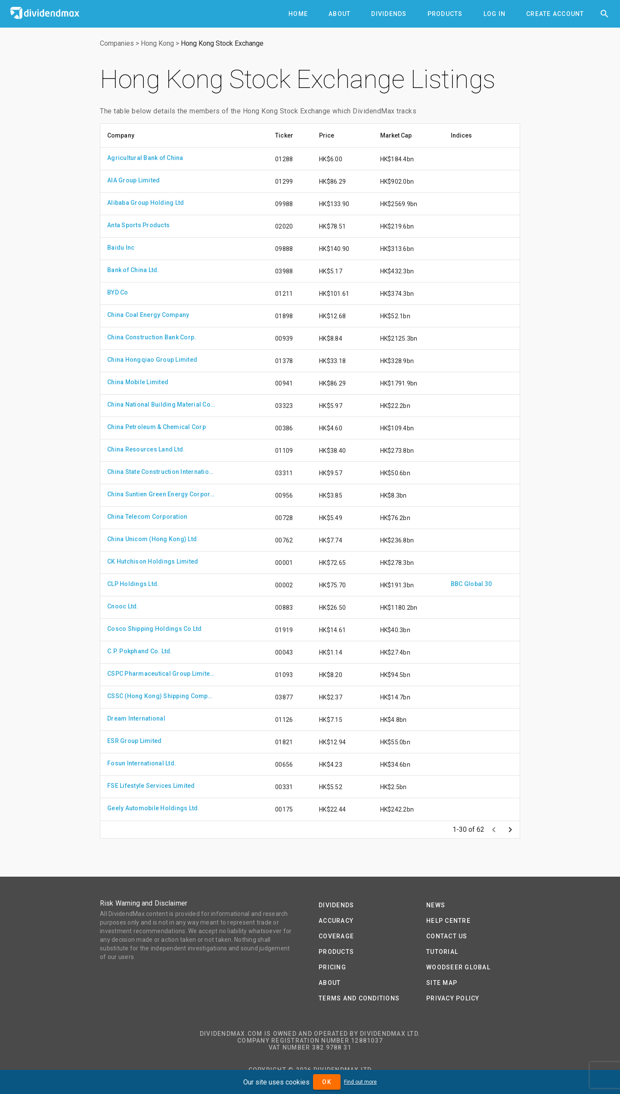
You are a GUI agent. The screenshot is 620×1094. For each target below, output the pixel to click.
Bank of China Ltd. (133, 269)
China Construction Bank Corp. (151, 337)
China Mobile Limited (137, 382)
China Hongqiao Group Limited (152, 359)
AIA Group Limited (133, 180)
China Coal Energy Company (148, 314)
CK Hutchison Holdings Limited (152, 561)
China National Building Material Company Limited (161, 404)
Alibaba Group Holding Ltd (145, 202)
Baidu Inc (120, 247)
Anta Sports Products (138, 225)
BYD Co (117, 292)
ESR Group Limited (134, 740)
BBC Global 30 (471, 583)
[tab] (298, 14)
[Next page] (510, 829)
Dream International (136, 718)
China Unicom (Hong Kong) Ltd (152, 539)
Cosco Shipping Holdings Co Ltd (154, 628)
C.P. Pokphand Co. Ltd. (139, 651)
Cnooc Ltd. (123, 606)
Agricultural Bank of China (145, 157)
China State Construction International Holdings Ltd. (161, 471)
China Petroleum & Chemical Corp (156, 426)
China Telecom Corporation (147, 516)
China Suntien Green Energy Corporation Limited (161, 494)
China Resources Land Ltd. (146, 449)
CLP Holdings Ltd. (133, 583)
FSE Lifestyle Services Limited (151, 785)
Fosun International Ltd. (141, 763)
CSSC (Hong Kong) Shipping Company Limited (161, 696)
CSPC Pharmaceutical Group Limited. (161, 673)
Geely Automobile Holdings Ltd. (153, 808)
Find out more (360, 1082)
